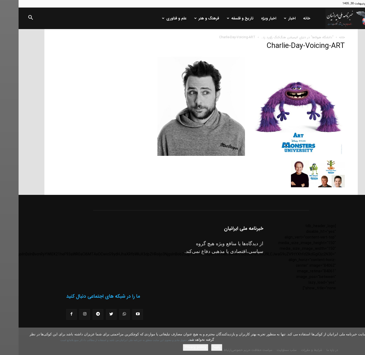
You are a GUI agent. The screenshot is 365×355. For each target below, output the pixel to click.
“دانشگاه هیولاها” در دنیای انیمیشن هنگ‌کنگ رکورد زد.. (279, 37)
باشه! (198, 347)
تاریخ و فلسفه (221, 18)
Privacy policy (177, 347)
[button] (11, 19)
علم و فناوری (155, 18)
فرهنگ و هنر (188, 18)
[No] (358, 341)
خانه (288, 18)
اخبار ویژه (250, 18)
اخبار (271, 18)
